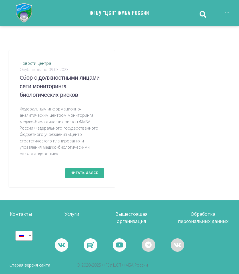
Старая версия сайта (29, 265)
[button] (21, 214)
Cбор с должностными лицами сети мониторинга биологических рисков (60, 87)
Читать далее (85, 173)
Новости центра (35, 63)
